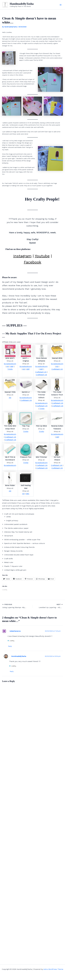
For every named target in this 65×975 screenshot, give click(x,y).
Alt (8, 367)
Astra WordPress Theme (53, 969)
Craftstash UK (41, 372)
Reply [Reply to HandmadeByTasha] (12, 672)
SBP (11, 367)
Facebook (32, 262)
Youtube (42, 256)
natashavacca (15, 631)
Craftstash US (41, 375)
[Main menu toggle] (60, 5)
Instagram (22, 256)
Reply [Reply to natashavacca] (10, 646)
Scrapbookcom (10, 364)
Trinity (10, 370)
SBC (27, 494)
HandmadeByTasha (23, 4)
